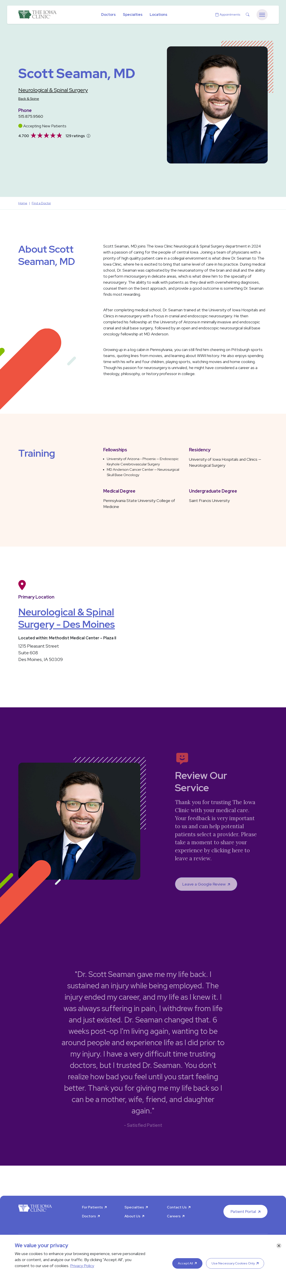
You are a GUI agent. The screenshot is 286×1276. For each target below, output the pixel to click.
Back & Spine (28, 98)
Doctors (108, 14)
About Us (132, 1216)
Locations (158, 14)
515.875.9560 (30, 116)
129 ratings (75, 136)
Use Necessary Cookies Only (233, 1263)
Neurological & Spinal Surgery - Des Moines (66, 618)
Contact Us (177, 1207)
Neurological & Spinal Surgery (53, 90)
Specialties (133, 14)
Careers (174, 1216)
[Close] (278, 1245)
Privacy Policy (82, 1265)
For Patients (92, 1207)
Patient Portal (243, 1211)
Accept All (185, 1263)
